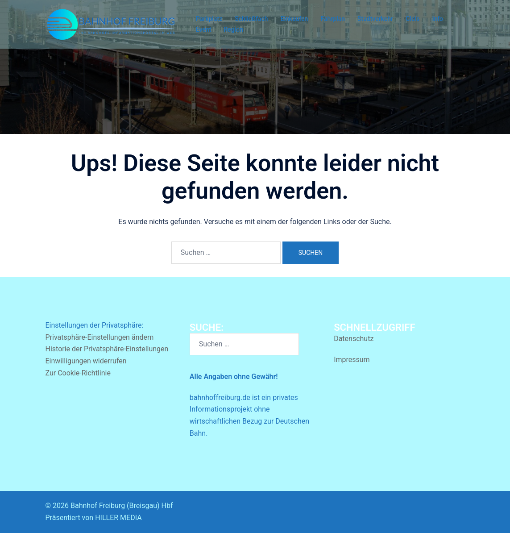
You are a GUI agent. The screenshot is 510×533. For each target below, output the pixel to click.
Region (233, 29)
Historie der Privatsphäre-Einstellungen (107, 349)
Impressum (352, 359)
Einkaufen (294, 18)
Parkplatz (209, 18)
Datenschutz (353, 338)
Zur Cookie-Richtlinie (78, 373)
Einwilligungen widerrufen (86, 361)
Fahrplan (333, 18)
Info (437, 18)
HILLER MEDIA (118, 517)
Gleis (412, 18)
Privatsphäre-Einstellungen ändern (100, 337)
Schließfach (251, 18)
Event (203, 29)
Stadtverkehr (375, 18)
